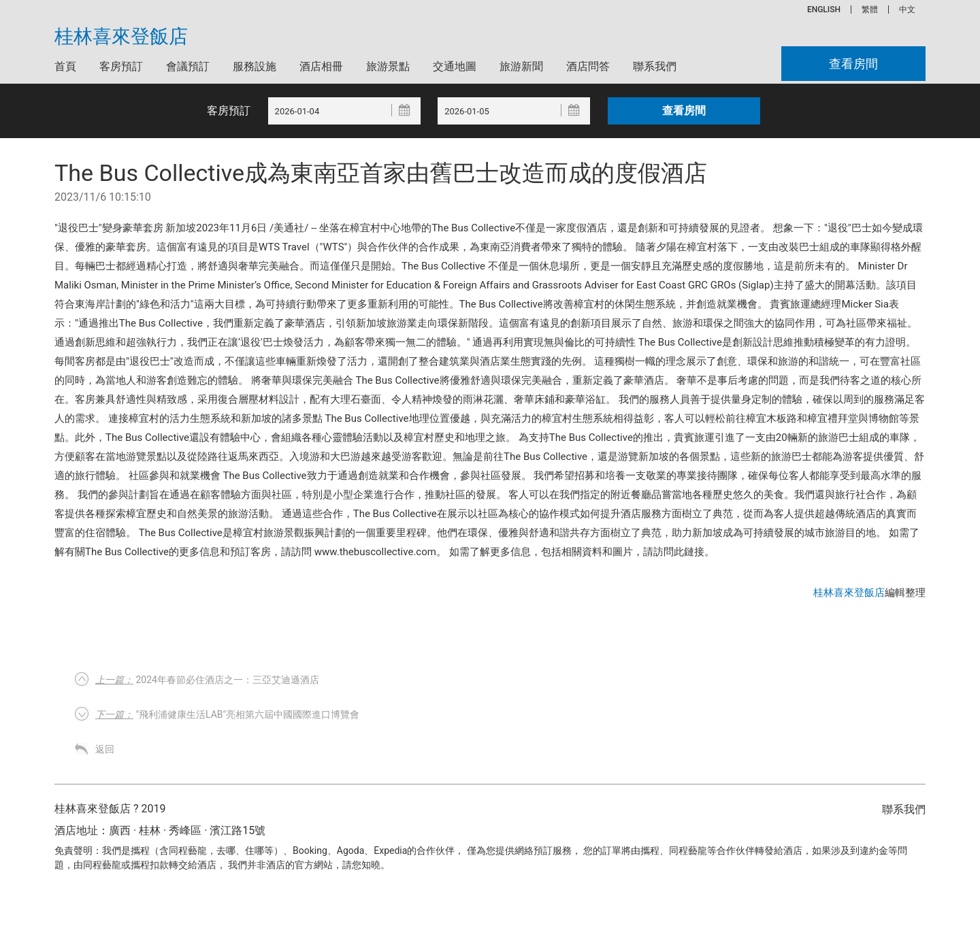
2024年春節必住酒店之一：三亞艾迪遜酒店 (207, 679)
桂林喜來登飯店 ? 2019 (109, 808)
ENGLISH (823, 9)
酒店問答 (588, 66)
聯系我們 (654, 66)
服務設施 (254, 66)
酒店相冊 (321, 66)
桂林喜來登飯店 (121, 36)
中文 (907, 9)
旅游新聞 (521, 66)
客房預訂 (121, 66)
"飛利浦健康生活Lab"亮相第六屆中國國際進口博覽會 (227, 714)
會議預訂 (188, 66)
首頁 (65, 66)
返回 (104, 749)
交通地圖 (454, 66)
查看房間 (853, 63)
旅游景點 (388, 66)
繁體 (870, 9)
